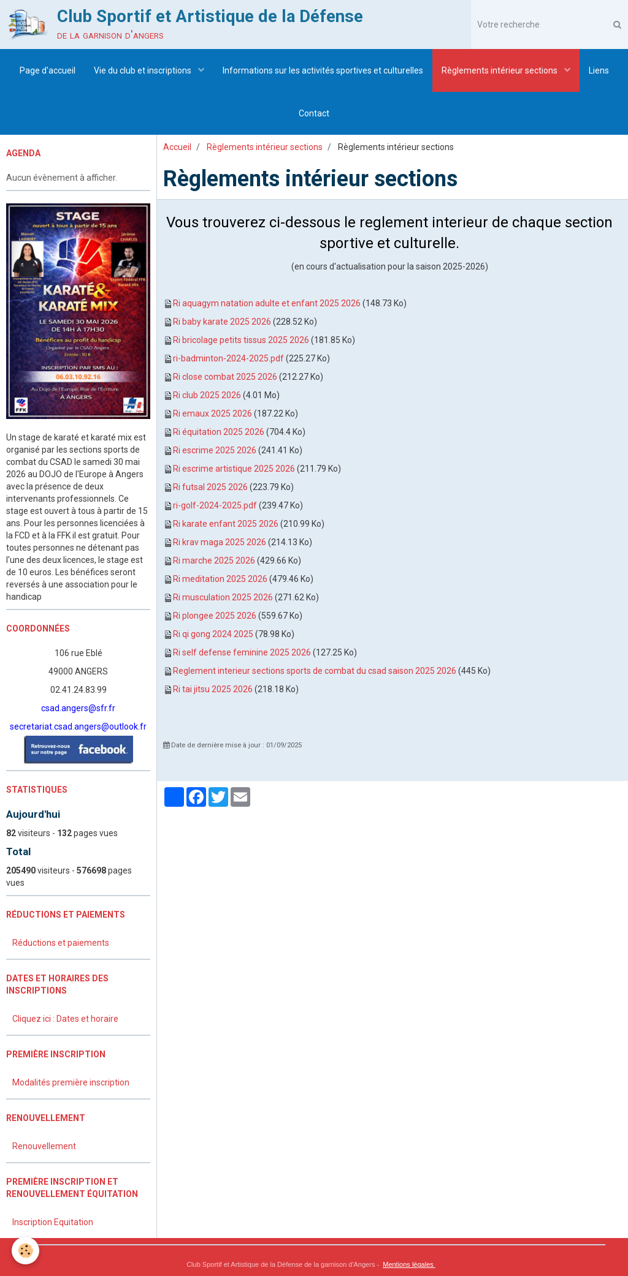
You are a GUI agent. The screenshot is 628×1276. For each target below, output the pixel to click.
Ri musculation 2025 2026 (223, 597)
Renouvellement (44, 1146)
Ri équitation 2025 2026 (218, 432)
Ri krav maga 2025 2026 (219, 542)
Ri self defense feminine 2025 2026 (242, 652)
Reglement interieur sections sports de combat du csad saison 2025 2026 (314, 671)
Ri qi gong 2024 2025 (213, 634)
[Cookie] (26, 1250)
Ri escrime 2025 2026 (214, 450)
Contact (314, 113)
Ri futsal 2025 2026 (210, 487)
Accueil (177, 147)
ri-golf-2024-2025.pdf (215, 505)
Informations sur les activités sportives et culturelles (323, 70)
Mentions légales (409, 1264)
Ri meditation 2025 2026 (220, 579)
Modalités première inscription (70, 1082)
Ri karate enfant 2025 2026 (225, 524)
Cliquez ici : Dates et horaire (65, 1019)
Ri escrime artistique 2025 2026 (234, 469)
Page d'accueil (47, 70)
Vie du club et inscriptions (143, 70)
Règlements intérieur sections (500, 70)
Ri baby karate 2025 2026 (222, 322)
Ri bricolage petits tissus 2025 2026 (241, 340)
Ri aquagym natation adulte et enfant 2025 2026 (267, 303)
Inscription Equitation (52, 1222)
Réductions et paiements (60, 943)
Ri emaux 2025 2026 (212, 413)
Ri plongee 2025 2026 (214, 616)
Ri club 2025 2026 (207, 395)
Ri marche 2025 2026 (214, 560)
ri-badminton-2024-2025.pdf (228, 358)
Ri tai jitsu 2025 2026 (213, 689)
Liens (599, 70)
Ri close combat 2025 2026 (225, 377)
